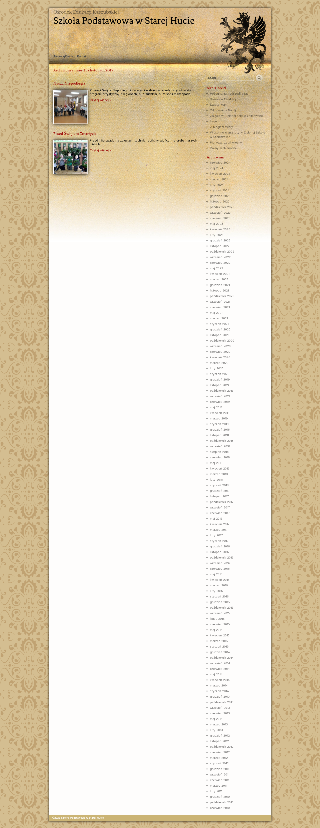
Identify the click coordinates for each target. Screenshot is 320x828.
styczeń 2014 (219, 691)
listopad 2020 (220, 335)
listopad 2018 (219, 435)
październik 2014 (222, 658)
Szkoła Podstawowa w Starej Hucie (124, 20)
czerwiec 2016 (220, 569)
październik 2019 (222, 391)
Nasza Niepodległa (69, 83)
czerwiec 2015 (220, 624)
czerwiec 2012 (220, 752)
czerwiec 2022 (220, 263)
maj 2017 (216, 518)
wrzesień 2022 (220, 257)
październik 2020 (222, 340)
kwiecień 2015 (220, 635)
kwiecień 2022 (220, 274)
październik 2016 (222, 557)
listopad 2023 (220, 201)
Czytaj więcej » (100, 100)
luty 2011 (216, 791)
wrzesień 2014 (220, 663)
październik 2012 (222, 747)
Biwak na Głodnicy (223, 99)
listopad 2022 (220, 246)
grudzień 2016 (220, 546)
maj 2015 (216, 630)
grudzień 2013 (220, 696)
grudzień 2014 (220, 652)
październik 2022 (222, 251)
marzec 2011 (218, 785)
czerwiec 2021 (220, 307)
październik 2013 (222, 702)
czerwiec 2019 (220, 402)
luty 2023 (217, 235)
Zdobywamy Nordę (223, 110)
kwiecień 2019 (220, 413)
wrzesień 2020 (220, 346)
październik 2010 (222, 802)
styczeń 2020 (219, 374)
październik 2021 (222, 296)
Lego (213, 121)
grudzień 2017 (220, 491)
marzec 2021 (219, 318)
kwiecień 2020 (220, 357)
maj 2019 (216, 407)
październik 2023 (222, 207)
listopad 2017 (219, 496)
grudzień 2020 (220, 329)
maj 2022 (216, 268)
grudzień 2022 (220, 240)
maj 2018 (216, 463)
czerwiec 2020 (220, 352)
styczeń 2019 (219, 424)
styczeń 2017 (219, 541)
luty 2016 (216, 591)
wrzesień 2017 (220, 507)
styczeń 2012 (219, 763)
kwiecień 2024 (220, 174)
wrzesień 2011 (219, 774)
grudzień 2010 (220, 797)
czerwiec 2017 (220, 513)
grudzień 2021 (220, 285)
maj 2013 (216, 719)
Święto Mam (218, 105)
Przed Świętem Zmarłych (74, 133)
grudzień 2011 (219, 769)
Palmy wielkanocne (223, 148)
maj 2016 (216, 574)
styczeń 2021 (219, 324)
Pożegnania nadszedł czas (229, 93)
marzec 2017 (219, 530)
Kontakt (82, 57)
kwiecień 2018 (220, 468)
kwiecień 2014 (220, 680)
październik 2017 (222, 502)
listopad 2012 (219, 741)
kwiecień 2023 (220, 229)
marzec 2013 (219, 724)
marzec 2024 (219, 179)
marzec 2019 (219, 418)
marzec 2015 (219, 641)
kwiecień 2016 (220, 580)
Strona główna (63, 57)
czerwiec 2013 (220, 713)
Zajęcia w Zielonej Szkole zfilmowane (236, 116)
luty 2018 (216, 480)
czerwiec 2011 (219, 780)
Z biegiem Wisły (221, 127)
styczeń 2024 (220, 190)
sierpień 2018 (219, 452)
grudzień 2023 (220, 196)
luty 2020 (217, 368)
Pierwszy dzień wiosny (226, 142)
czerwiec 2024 (220, 162)
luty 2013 (216, 730)
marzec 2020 (219, 363)
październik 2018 (222, 441)
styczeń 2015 (219, 646)
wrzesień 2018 (220, 446)
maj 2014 (216, 674)
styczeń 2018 (219, 485)
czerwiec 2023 (220, 218)
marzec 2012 (219, 758)
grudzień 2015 (220, 602)
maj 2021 (216, 313)
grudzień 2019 (220, 379)
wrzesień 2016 (220, 563)
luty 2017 (216, 535)
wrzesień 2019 (220, 396)
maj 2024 (216, 168)
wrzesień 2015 (220, 613)
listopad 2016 (219, 552)
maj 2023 (216, 224)
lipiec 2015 (217, 619)
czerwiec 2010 (220, 808)
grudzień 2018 (220, 429)
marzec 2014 (219, 685)
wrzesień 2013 (220, 708)
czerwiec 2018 (220, 457)
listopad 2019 (219, 385)
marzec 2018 (219, 474)
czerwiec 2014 (220, 669)
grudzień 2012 (220, 735)
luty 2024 (217, 185)
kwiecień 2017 (220, 524)
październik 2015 (222, 607)
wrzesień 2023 (220, 213)
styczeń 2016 (219, 596)
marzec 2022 (219, 279)
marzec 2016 (219, 585)
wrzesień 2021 (220, 302)
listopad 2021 (219, 290)
